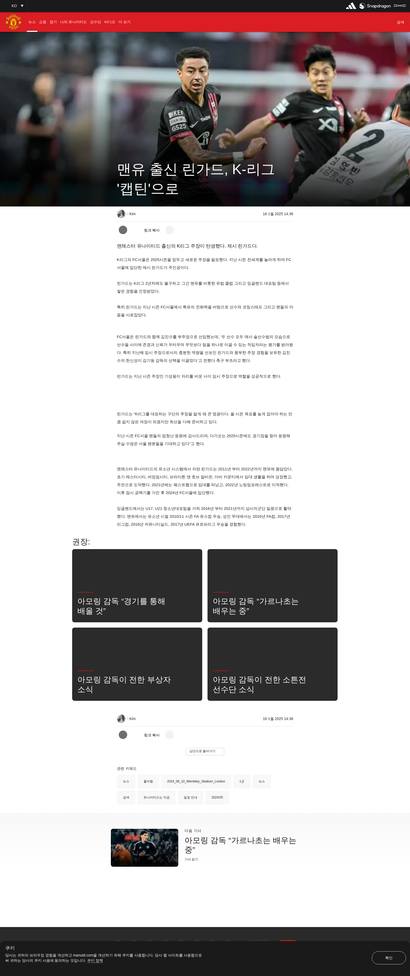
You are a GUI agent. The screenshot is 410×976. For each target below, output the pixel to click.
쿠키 (10, 948)
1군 (241, 781)
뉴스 (126, 781)
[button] (13, 6)
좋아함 (148, 781)
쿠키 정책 (95, 960)
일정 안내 (190, 797)
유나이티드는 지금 (157, 797)
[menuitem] (32, 22)
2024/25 (217, 797)
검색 (126, 797)
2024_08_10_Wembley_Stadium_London (196, 781)
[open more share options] (169, 230)
